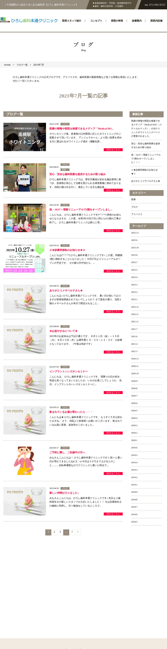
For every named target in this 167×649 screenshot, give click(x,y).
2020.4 (134, 425)
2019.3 (134, 477)
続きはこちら (112, 149)
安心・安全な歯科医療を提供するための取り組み (79, 174)
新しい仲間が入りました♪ (65, 493)
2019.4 (134, 470)
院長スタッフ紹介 (73, 20)
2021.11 (135, 329)
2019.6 (134, 455)
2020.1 (134, 448)
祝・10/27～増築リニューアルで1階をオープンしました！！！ (146, 162)
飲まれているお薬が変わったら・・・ (72, 412)
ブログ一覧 (23, 65)
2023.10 (135, 255)
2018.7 (134, 514)
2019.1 (134, 492)
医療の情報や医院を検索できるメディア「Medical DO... (83, 128)
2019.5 (134, 462)
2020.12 (135, 366)
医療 (64, 170)
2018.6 (134, 522)
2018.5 (134, 529)
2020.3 (134, 433)
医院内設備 (156, 20)
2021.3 (134, 359)
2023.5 (134, 277)
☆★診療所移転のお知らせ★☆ (68, 250)
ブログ (65, 124)
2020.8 (134, 396)
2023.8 (134, 262)
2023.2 (134, 299)
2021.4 (134, 351)
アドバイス (137, 222)
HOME (7, 65)
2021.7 (134, 336)
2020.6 (134, 411)
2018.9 (134, 499)
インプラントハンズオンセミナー (69, 371)
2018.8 (134, 507)
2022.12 (135, 314)
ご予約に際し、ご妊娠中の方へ (68, 452)
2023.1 (134, 307)
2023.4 (134, 285)
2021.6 (134, 344)
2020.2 (134, 440)
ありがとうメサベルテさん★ (67, 290)
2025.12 (135, 240)
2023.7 (134, 270)
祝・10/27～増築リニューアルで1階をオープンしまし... (82, 209)
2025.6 (134, 247)
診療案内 (137, 20)
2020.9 (134, 388)
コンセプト (97, 20)
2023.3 (134, 292)
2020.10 (135, 381)
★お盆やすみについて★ (64, 331)
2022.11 (135, 322)
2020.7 (134, 403)
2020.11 (135, 373)
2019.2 (134, 485)
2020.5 (134, 418)
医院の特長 (117, 20)
